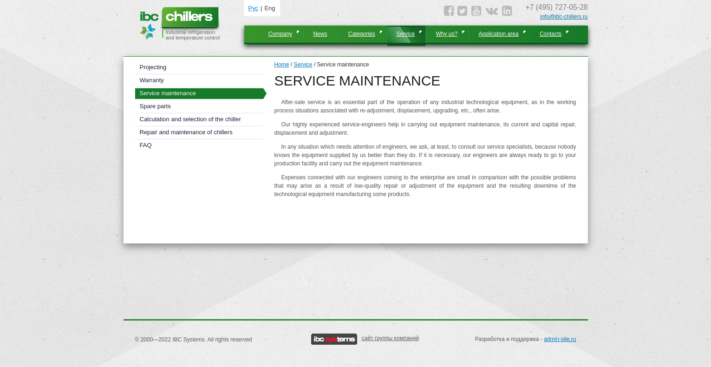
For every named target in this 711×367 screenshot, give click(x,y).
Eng (269, 8)
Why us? (447, 34)
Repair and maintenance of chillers (186, 132)
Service (405, 34)
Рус (253, 8)
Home (281, 64)
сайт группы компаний (390, 338)
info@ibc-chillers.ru (563, 16)
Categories (361, 34)
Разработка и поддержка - (525, 339)
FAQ (146, 145)
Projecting (153, 67)
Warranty (152, 80)
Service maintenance (168, 93)
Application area (499, 34)
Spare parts (155, 106)
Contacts (550, 34)
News (320, 34)
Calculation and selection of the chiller (190, 119)
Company (280, 34)
